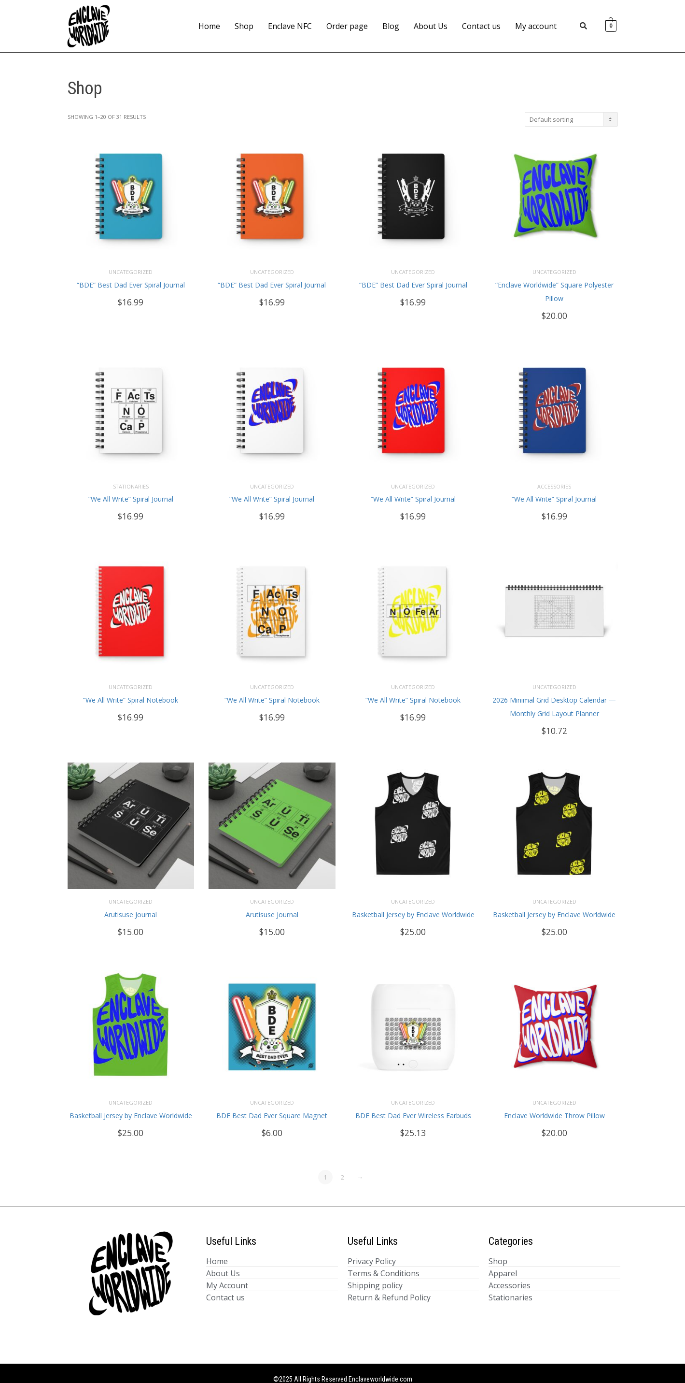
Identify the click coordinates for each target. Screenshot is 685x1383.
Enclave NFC (290, 26)
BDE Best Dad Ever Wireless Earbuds (413, 1104)
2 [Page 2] (342, 1165)
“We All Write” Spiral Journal (130, 494)
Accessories (554, 481)
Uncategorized (131, 269)
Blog (390, 26)
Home (209, 26)
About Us (430, 26)
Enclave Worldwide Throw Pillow (554, 1104)
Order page (347, 26)
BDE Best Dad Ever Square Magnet (271, 1104)
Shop (244, 26)
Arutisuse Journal (130, 905)
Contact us (481, 26)
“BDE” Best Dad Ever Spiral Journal (131, 282)
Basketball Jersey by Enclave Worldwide (413, 905)
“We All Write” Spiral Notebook (130, 693)
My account (536, 26)
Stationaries (131, 481)
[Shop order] (571, 119)
